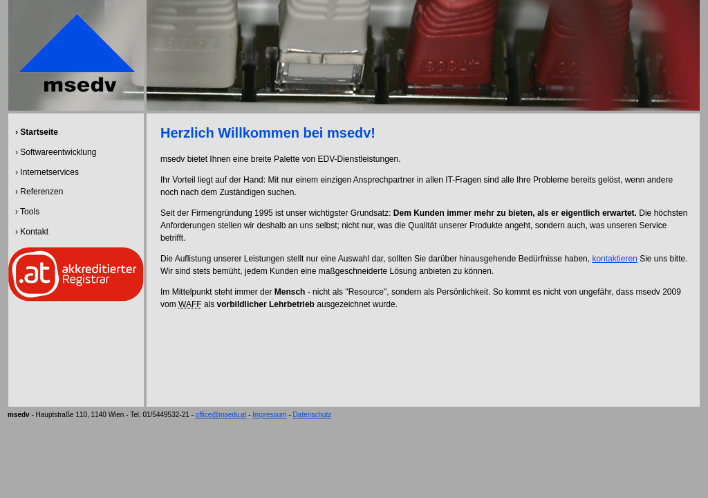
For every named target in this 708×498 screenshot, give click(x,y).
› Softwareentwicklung (55, 152)
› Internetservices (47, 172)
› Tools (27, 211)
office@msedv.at (221, 414)
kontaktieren (614, 259)
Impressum (269, 414)
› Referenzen (39, 191)
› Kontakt (31, 232)
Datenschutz (312, 414)
